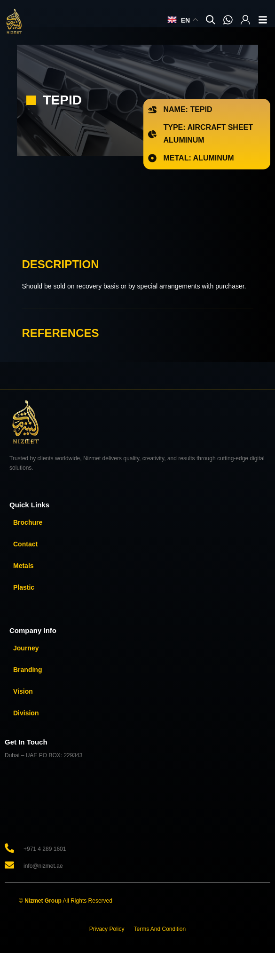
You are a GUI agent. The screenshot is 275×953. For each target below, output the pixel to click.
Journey (26, 648)
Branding (27, 669)
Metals (23, 565)
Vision (23, 691)
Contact (25, 544)
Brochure (27, 522)
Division (26, 713)
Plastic (23, 587)
